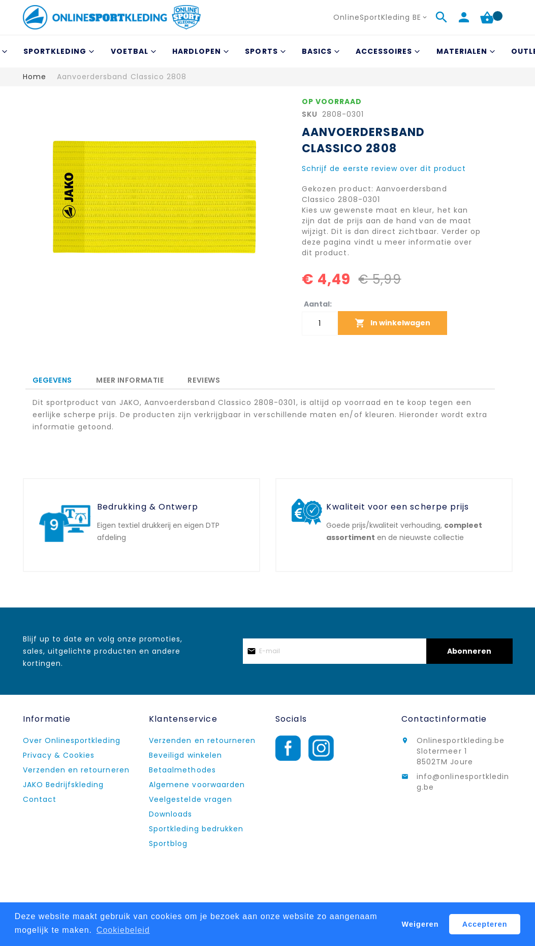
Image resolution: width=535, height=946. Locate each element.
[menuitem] (57, 51)
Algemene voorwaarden (197, 785)
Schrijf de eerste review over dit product (384, 168)
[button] (381, 17)
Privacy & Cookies (59, 755)
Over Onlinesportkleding (71, 740)
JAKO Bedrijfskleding (63, 785)
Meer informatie (130, 378)
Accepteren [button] (485, 924)
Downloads (170, 814)
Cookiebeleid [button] (123, 930)
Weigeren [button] (420, 924)
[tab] (52, 380)
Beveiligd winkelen (185, 755)
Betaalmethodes (182, 770)
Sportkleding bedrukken (196, 829)
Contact (39, 799)
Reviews (203, 378)
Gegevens (52, 380)
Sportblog (168, 843)
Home (34, 77)
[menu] (267, 51)
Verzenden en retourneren (76, 770)
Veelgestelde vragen (190, 799)
